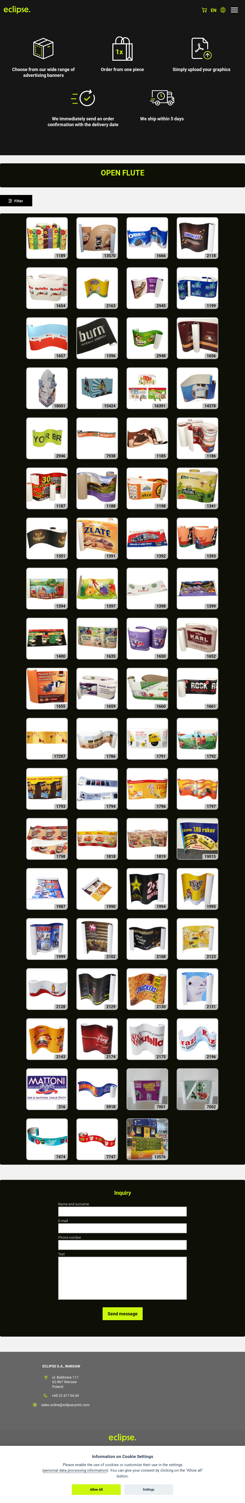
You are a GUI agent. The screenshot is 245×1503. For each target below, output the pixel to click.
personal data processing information (75, 1470)
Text (61, 1254)
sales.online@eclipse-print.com (65, 1405)
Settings (149, 1489)
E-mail (63, 1221)
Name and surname (73, 1204)
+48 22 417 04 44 (65, 1396)
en (214, 10)
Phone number (69, 1237)
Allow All (96, 1489)
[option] (122, 77)
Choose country (223, 10)
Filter (18, 201)
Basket (204, 10)
